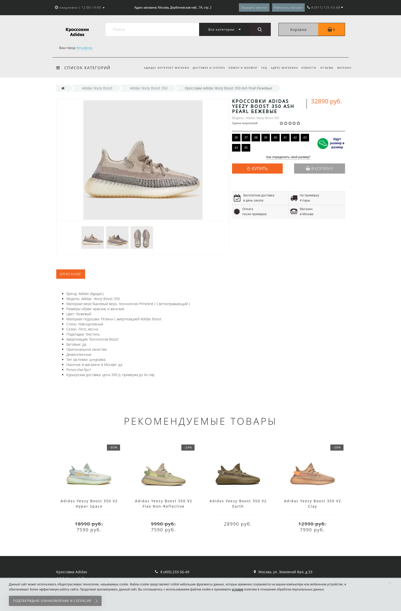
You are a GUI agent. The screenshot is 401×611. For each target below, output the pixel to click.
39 (266, 137)
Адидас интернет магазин (161, 67)
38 (256, 137)
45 (246, 147)
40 (275, 137)
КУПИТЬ (260, 168)
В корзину (319, 168)
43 (305, 137)
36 (236, 137)
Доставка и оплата (204, 67)
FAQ (261, 67)
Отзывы (326, 67)
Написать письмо (288, 7)
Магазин (344, 67)
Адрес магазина (282, 67)
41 (285, 137)
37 (246, 137)
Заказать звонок (254, 7)
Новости (307, 67)
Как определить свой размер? (288, 157)
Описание (70, 274)
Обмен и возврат (239, 67)
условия (237, 589)
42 (295, 137)
